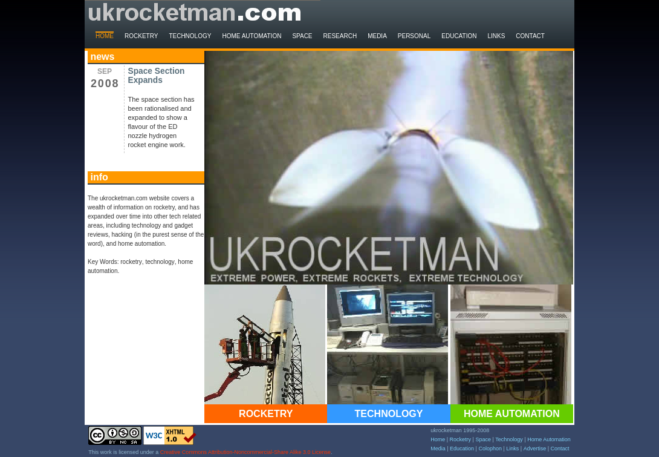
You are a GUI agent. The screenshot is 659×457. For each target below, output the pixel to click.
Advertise (535, 448)
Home (105, 36)
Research (340, 36)
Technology (190, 36)
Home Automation (251, 36)
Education (458, 36)
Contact (530, 36)
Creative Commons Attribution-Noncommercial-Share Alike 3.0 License (245, 452)
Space (302, 36)
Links (496, 36)
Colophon (490, 448)
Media (377, 36)
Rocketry (141, 36)
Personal (414, 36)
